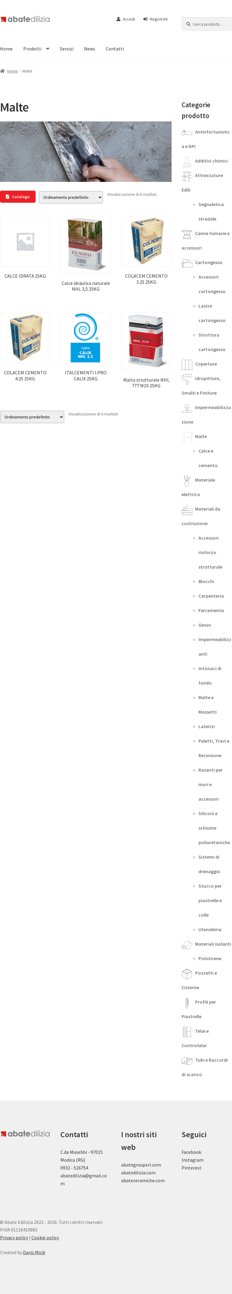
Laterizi (206, 726)
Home (12, 71)
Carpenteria (211, 596)
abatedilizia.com (138, 1173)
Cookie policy (45, 1237)
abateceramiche (138, 1180)
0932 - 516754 (74, 1168)
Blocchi (206, 581)
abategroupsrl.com (141, 1165)
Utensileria (209, 929)
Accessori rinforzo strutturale (210, 552)
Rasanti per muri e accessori (210, 784)
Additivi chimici (211, 161)
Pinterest (191, 1168)
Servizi (66, 49)
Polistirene (209, 958)
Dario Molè (34, 1252)
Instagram (193, 1160)
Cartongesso (209, 262)
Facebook (191, 1152)
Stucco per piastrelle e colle (210, 900)
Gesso (204, 625)
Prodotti (32, 49)
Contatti (115, 49)
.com (160, 1180)
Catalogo (18, 196)
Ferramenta (211, 610)
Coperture (206, 364)
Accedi (126, 19)
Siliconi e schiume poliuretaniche (214, 827)
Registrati (155, 19)
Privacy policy (14, 1237)
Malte (201, 436)
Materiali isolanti (213, 944)
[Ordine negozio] (71, 197)
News (89, 49)
